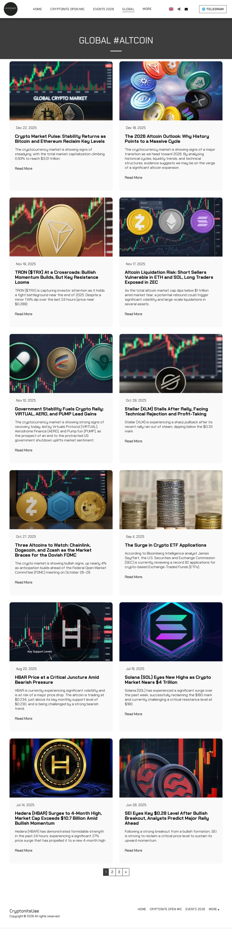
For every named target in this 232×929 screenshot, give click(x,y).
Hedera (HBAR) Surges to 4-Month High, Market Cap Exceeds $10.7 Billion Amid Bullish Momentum (58, 820)
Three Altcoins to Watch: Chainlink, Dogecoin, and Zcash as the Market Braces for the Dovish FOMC (53, 551)
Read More (23, 169)
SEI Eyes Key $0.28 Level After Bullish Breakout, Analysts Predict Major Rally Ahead (167, 820)
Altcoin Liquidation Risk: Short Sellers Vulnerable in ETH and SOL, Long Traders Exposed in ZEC (169, 278)
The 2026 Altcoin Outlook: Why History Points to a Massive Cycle (167, 138)
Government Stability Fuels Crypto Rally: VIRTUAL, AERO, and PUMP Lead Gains (59, 412)
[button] (179, 9)
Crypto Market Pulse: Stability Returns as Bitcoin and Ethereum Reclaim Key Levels (60, 138)
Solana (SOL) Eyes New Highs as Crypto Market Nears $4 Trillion (168, 681)
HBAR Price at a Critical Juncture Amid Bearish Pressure (57, 681)
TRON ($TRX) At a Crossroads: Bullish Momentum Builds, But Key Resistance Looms (56, 278)
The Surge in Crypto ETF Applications (165, 546)
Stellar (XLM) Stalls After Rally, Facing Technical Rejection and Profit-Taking (166, 412)
